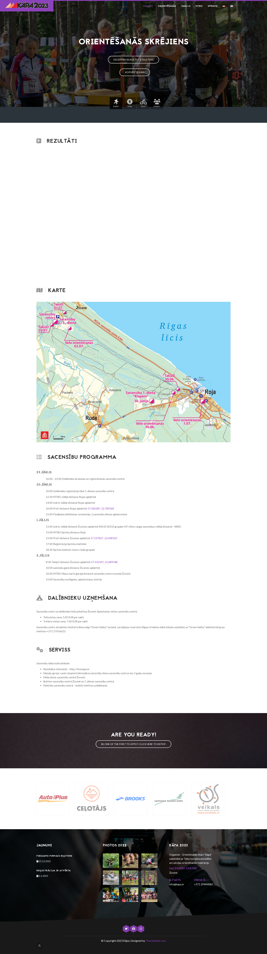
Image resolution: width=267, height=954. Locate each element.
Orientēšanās (167, 6)
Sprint (157, 103)
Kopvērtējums (135, 72)
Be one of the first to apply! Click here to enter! (133, 744)
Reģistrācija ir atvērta (53, 870)
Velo (143, 103)
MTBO (199, 6)
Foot (116, 103)
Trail (129, 103)
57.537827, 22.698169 (104, 538)
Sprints (212, 6)
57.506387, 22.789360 (101, 508)
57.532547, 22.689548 (104, 562)
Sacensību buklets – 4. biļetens (133, 59)
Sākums (148, 6)
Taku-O (186, 6)
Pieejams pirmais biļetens (54, 856)
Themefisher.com (156, 940)
